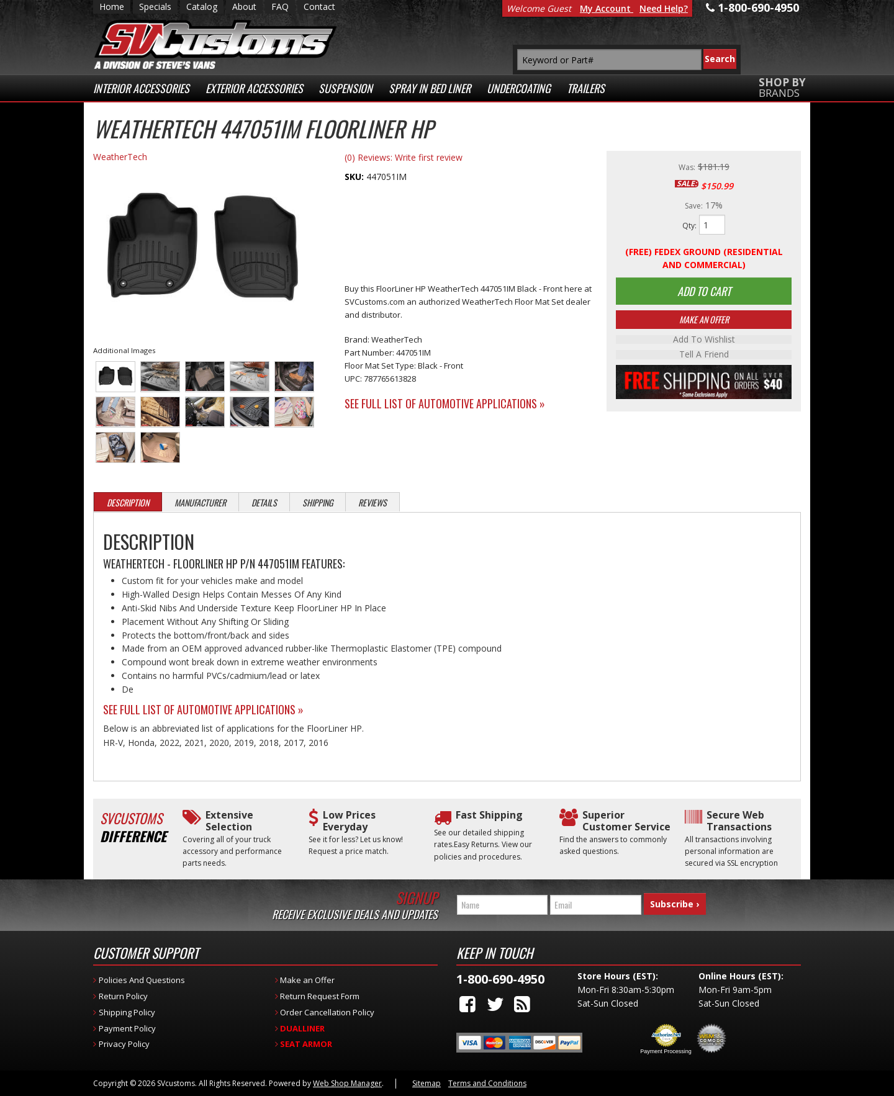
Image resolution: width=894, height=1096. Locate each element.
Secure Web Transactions (739, 821)
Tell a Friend (704, 355)
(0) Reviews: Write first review (404, 157)
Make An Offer (704, 320)
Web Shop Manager (347, 1083)
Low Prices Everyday (349, 821)
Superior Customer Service (626, 821)
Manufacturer (200, 502)
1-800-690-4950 (500, 979)
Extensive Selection (229, 821)
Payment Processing (666, 1051)
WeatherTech (120, 157)
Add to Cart (704, 292)
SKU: (355, 176)
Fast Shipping (489, 815)
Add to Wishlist (704, 340)
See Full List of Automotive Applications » (445, 403)
